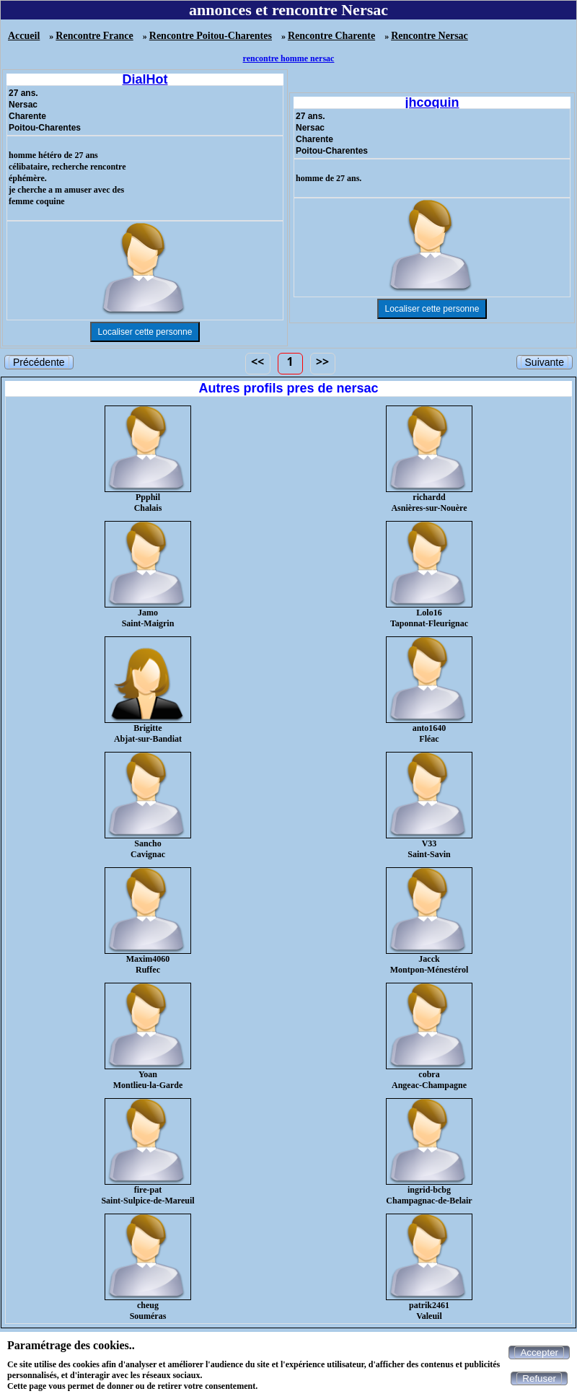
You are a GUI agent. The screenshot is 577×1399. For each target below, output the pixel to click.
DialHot (145, 79)
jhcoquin (432, 102)
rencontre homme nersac (289, 58)
